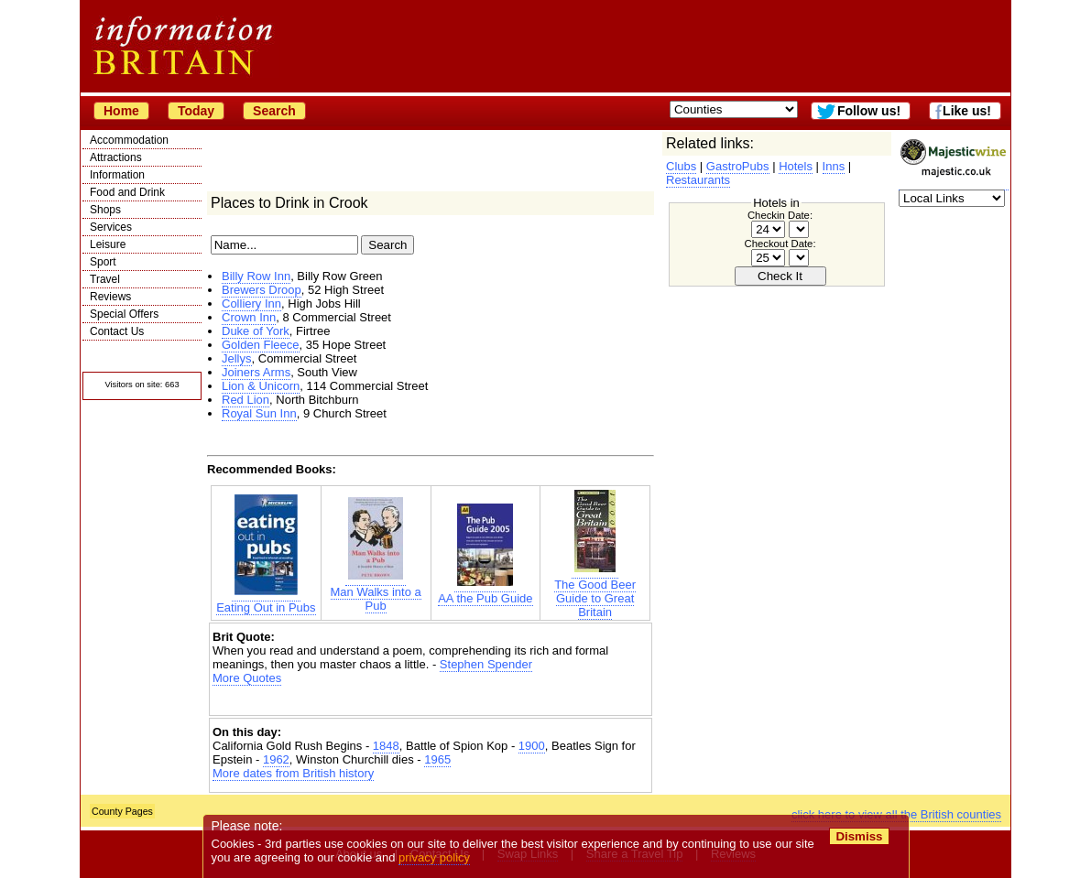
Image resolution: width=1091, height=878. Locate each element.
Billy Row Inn (256, 276)
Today (196, 110)
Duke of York (255, 331)
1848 (386, 746)
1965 (437, 759)
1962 (276, 759)
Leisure (107, 244)
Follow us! (868, 110)
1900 (531, 746)
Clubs (681, 166)
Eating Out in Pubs (265, 600)
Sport (103, 261)
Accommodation (129, 140)
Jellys (237, 358)
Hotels (796, 166)
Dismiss (858, 836)
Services (111, 227)
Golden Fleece (261, 345)
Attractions (116, 157)
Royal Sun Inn (259, 413)
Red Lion (245, 399)
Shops (105, 209)
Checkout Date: (779, 243)
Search (274, 110)
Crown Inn (249, 317)
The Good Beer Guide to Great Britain (595, 591)
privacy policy (434, 857)
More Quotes (247, 678)
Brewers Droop (261, 290)
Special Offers (124, 314)
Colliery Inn (251, 303)
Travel (105, 279)
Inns (834, 166)
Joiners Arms (256, 372)
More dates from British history (293, 773)
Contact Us (117, 331)
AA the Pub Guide (485, 591)
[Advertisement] (430, 701)
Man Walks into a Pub (376, 591)
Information (117, 174)
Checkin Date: (780, 215)
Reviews (110, 296)
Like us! (967, 110)
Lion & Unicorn (261, 386)
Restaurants (698, 180)
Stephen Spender (486, 664)
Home (121, 110)
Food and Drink (127, 192)
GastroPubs (737, 166)
